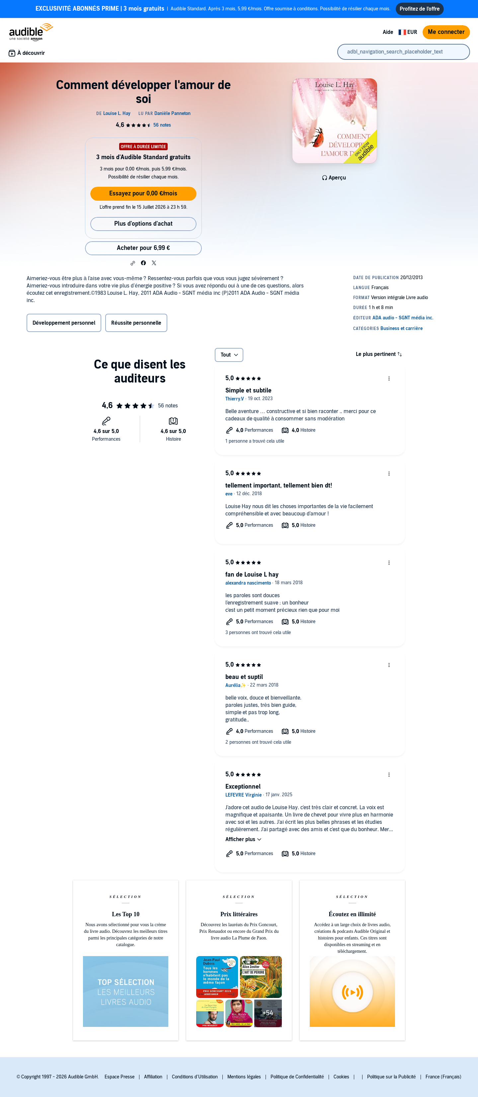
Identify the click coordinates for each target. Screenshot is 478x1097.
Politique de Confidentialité (297, 1077)
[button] (132, 263)
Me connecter (446, 32)
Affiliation (153, 1077)
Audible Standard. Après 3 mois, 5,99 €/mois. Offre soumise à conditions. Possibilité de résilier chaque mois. (213, 9)
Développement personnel (64, 323)
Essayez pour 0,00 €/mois (143, 193)
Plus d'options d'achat (143, 223)
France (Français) (443, 1077)
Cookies (341, 1077)
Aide (388, 32)
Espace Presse (119, 1077)
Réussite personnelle (136, 323)
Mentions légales (244, 1077)
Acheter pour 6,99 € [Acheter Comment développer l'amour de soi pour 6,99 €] (143, 248)
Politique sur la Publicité (391, 1077)
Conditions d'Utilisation (195, 1077)
